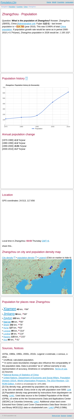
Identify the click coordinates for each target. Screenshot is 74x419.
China (25, 7)
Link (69, 390)
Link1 (11, 395)
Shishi (6, 325)
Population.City (9, 2)
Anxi (5, 340)
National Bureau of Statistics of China (21, 375)
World (54, 2)
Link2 (36, 401)
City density (7, 258)
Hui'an (6, 328)
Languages (69, 2)
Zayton (7, 318)
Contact (69, 416)
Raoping (7, 337)
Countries (60, 2)
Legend (42, 258)
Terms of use (61, 369)
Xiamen (9, 309)
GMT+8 (45, 241)
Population (12, 7)
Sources (63, 416)
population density (25, 258)
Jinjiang (9, 314)
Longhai (6, 334)
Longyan (7, 331)
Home (49, 2)
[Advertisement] (37, 52)
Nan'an (7, 321)
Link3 (51, 407)
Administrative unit (26, 23)
